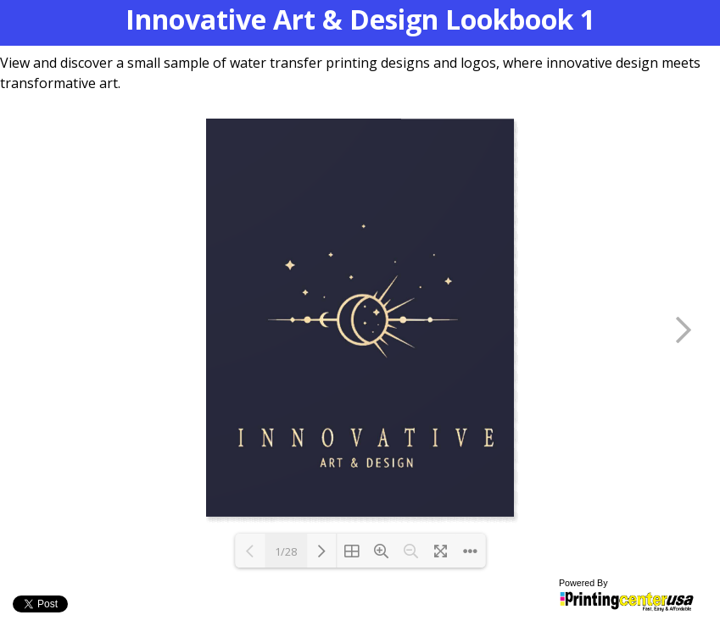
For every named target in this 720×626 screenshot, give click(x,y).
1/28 (286, 551)
